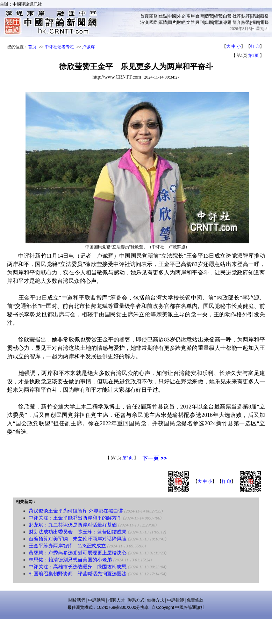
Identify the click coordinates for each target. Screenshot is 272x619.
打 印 (255, 46)
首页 (32, 46)
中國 (172, 16)
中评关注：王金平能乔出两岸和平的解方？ (75, 518)
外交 (181, 16)
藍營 (209, 16)
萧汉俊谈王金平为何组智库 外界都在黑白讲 (76, 511)
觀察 (264, 16)
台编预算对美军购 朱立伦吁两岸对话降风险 (78, 538)
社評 (236, 16)
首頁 (144, 16)
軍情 (163, 22)
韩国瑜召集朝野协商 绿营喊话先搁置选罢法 (78, 573)
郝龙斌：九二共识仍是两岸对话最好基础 (73, 525)
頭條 (153, 16)
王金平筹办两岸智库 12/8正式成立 (67, 545)
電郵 (264, 22)
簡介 (236, 22)
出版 (209, 22)
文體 (190, 22)
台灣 (199, 16)
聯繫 (246, 22)
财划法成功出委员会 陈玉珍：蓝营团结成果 (78, 532)
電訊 (218, 22)
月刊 (199, 22)
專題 (227, 22)
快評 (246, 16)
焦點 (163, 16)
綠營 (218, 16)
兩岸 (190, 16)
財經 (181, 22)
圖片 (172, 22)
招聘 (255, 22)
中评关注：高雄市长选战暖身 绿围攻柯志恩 (78, 566)
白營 (227, 16)
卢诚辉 (88, 46)
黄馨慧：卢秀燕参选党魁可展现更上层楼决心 (78, 552)
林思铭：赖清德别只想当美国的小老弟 (70, 559)
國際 (153, 22)
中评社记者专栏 (59, 46)
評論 (255, 16)
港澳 (144, 22)
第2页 (253, 55)
